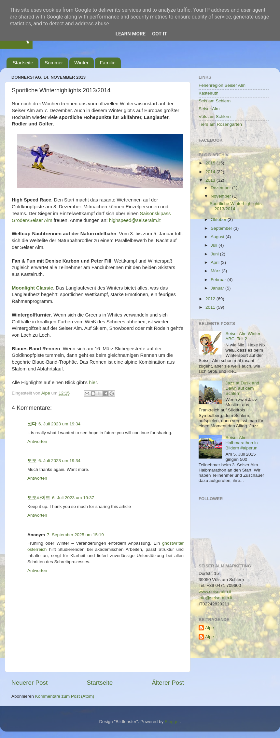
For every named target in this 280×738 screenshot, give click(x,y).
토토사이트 (38, 497)
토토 (31, 460)
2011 (211, 307)
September (222, 228)
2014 (211, 171)
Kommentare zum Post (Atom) (64, 696)
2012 (211, 298)
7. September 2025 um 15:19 (75, 534)
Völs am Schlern (215, 116)
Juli (214, 245)
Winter (81, 62)
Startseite (23, 62)
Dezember (221, 187)
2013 (211, 180)
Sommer (54, 62)
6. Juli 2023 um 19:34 (59, 423)
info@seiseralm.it (215, 597)
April (216, 262)
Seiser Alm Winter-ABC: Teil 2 (243, 336)
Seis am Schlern (215, 100)
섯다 (31, 423)
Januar (218, 288)
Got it (159, 34)
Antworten (37, 441)
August (218, 236)
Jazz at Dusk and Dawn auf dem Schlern (242, 388)
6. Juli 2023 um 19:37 (73, 497)
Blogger (172, 721)
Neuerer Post (29, 682)
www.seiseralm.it (215, 591)
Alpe (209, 627)
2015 (211, 163)
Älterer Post (168, 682)
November (221, 196)
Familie (107, 62)
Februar (219, 279)
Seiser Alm (209, 108)
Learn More (131, 34)
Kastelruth (208, 93)
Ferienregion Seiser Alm (222, 85)
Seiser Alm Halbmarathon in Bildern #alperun (241, 442)
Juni (215, 254)
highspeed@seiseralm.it (135, 220)
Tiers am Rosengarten (220, 124)
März (216, 270)
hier (93, 382)
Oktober (219, 219)
